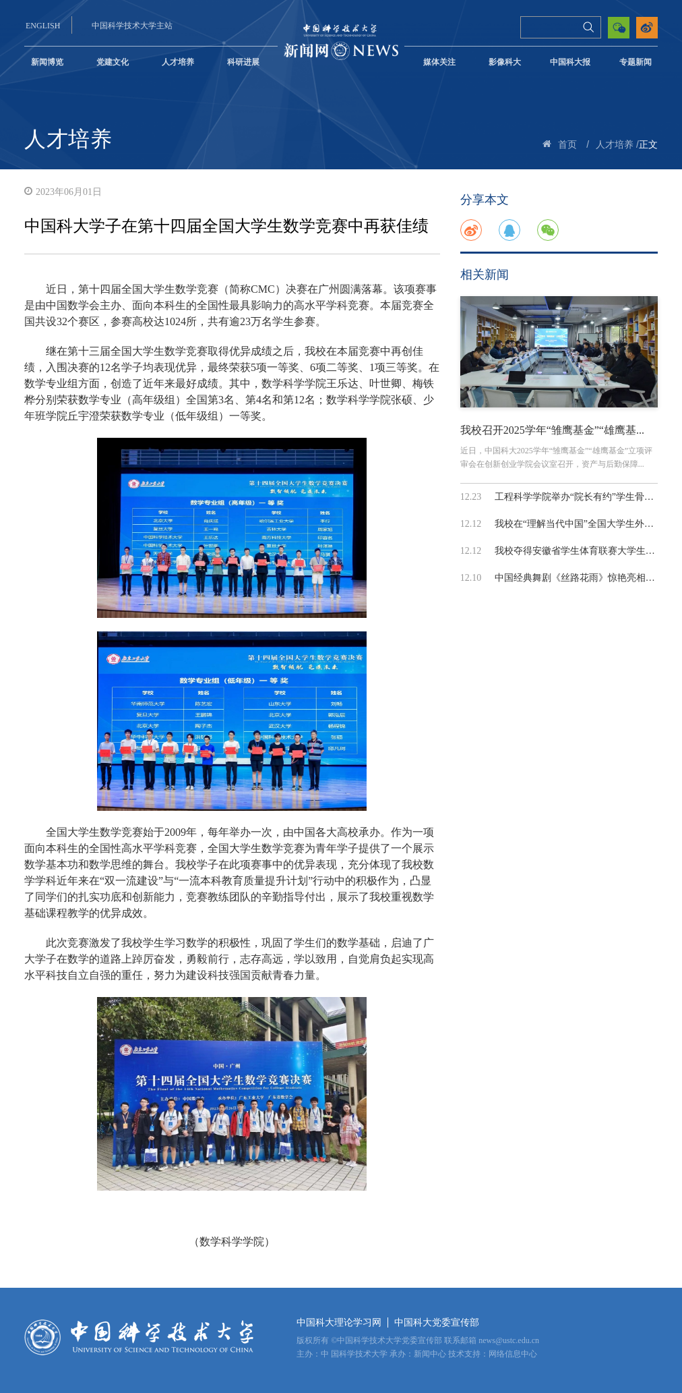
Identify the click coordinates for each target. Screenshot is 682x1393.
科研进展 (243, 62)
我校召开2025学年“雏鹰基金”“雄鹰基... (552, 430)
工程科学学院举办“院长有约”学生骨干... (578, 497)
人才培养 (178, 62)
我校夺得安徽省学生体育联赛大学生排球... (583, 551)
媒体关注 (439, 62)
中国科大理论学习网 (339, 1322)
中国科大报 (570, 62)
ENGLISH (43, 25)
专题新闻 (635, 62)
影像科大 (505, 62)
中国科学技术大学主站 (132, 25)
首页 (567, 145)
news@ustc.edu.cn (508, 1340)
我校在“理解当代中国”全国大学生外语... (578, 524)
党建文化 (112, 62)
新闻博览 (47, 62)
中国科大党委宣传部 (436, 1322)
